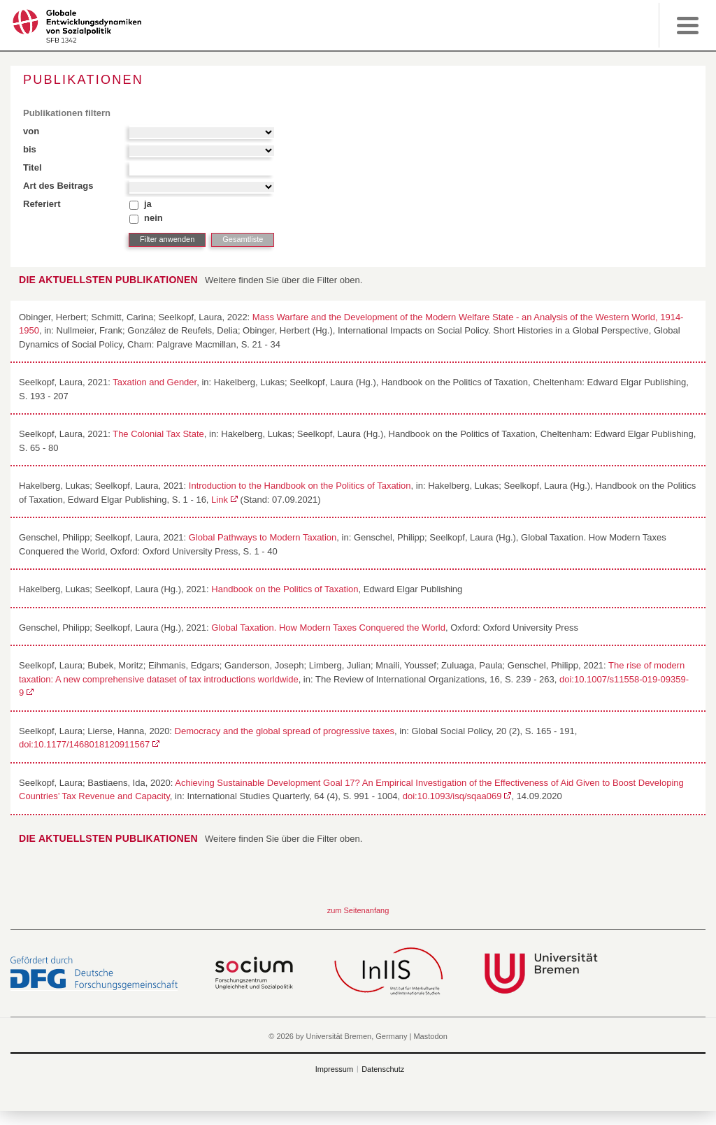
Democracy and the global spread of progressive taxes (284, 731)
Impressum (334, 1069)
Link (219, 499)
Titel (32, 167)
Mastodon (430, 1036)
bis (29, 149)
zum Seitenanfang (358, 910)
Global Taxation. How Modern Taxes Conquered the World (328, 627)
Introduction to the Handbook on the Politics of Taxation (300, 485)
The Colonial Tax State (158, 434)
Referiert (41, 204)
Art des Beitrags (58, 185)
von (31, 131)
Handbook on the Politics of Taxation (284, 589)
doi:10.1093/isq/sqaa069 (452, 796)
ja (148, 204)
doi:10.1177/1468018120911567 (84, 744)
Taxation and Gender (154, 382)
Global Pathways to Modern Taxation (263, 537)
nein (153, 218)
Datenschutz (382, 1069)
